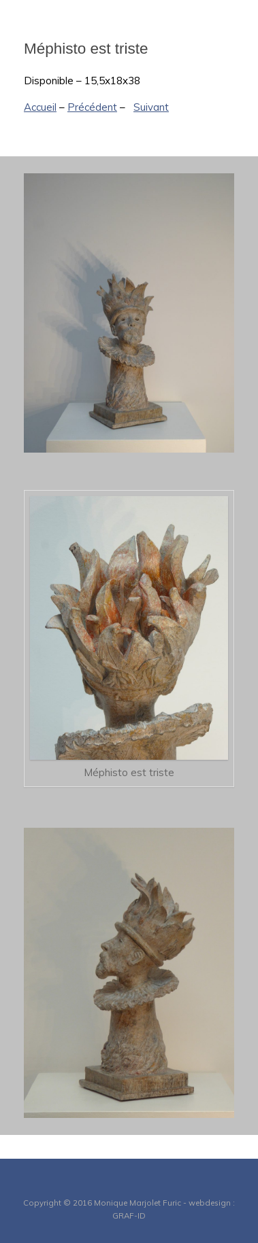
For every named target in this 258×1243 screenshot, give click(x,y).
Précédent (92, 107)
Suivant (151, 107)
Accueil (40, 107)
